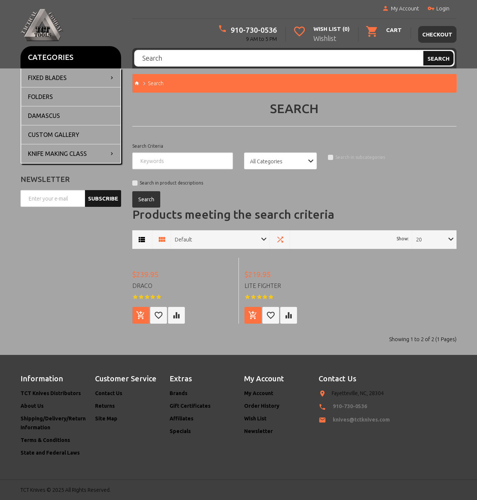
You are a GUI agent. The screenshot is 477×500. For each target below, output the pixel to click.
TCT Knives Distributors (50, 393)
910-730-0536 (254, 30)
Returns (105, 406)
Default (183, 240)
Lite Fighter (262, 285)
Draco (142, 285)
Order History (261, 406)
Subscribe (103, 198)
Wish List (255, 419)
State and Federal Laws (50, 453)
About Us (32, 406)
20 (419, 240)
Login (438, 9)
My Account (400, 9)
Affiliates (181, 419)
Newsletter (258, 431)
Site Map (106, 419)
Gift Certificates (190, 406)
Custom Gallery (53, 134)
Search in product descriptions (171, 182)
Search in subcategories (360, 157)
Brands (178, 393)
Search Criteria (147, 146)
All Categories (266, 161)
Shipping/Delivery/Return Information (52, 423)
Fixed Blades (47, 77)
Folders (40, 96)
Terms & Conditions (45, 440)
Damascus (44, 115)
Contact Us (108, 393)
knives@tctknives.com (361, 420)
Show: (403, 238)
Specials (180, 431)
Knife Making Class (57, 153)
